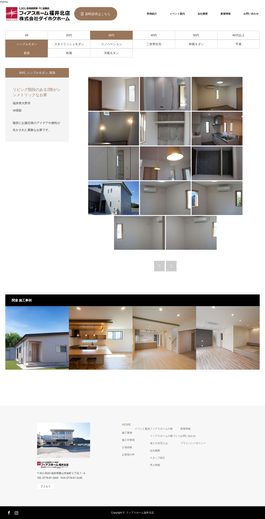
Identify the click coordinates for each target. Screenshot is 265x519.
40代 (154, 35)
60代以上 (238, 35)
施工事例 (127, 432)
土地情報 (127, 447)
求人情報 (155, 464)
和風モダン (196, 44)
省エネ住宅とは (159, 443)
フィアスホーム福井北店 (140, 512)
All (26, 35)
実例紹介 (152, 13)
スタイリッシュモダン (69, 44)
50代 (196, 35)
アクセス (45, 486)
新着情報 (225, 13)
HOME (126, 424)
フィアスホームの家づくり (165, 435)
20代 (69, 35)
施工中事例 (128, 440)
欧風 (69, 53)
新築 (27, 53)
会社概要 (203, 13)
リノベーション (111, 44)
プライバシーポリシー (193, 443)
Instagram (16, 512)
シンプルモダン (26, 44)
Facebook (8, 512)
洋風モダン (111, 53)
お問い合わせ (251, 13)
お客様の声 (128, 454)
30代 (111, 35)
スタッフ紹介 (157, 457)
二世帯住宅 (153, 44)
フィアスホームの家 (161, 428)
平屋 (238, 44)
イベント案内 (177, 13)
